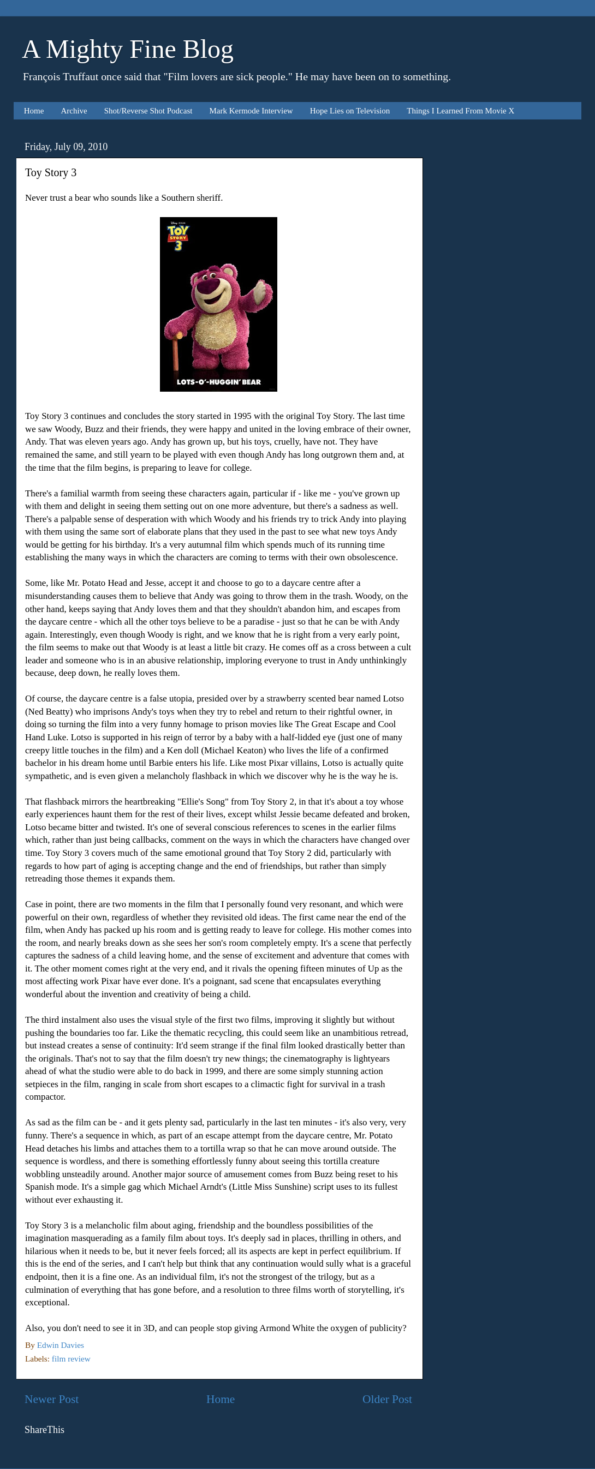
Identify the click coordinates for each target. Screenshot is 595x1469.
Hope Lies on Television (350, 110)
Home (34, 110)
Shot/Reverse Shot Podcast (148, 110)
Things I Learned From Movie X (460, 110)
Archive (74, 110)
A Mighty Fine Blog (128, 48)
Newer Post (52, 1399)
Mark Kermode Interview (251, 110)
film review (71, 1358)
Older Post (387, 1399)
